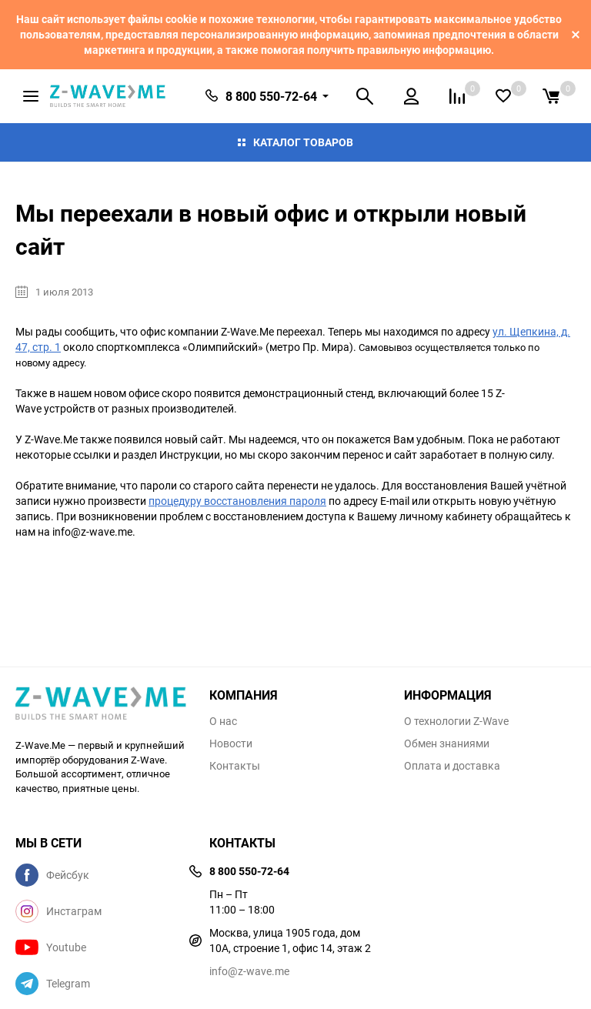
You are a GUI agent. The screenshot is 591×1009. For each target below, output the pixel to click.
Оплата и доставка (452, 765)
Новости (230, 743)
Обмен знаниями (446, 743)
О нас (223, 721)
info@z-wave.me (249, 971)
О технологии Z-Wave (456, 721)
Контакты (234, 765)
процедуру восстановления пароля (237, 500)
